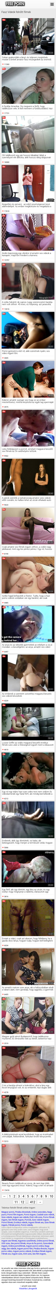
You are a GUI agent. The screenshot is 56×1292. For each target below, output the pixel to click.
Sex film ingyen (39, 1254)
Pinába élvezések (23, 1212)
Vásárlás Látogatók (28, 1288)
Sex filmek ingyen (16, 1220)
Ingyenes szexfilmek (27, 1241)
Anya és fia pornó (34, 1243)
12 (22, 1202)
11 (16, 1202)
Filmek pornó (14, 1225)
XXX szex (5, 1243)
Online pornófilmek (16, 1246)
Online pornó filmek (45, 1241)
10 (51, 1196)
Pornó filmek (7, 1222)
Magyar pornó (7, 1212)
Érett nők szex (36, 1217)
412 (32, 1202)
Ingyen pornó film (25, 1248)
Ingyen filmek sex (36, 1222)
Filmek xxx (6, 1254)
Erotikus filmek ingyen (42, 1251)
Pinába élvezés (40, 1248)
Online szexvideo (38, 1212)
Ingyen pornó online (35, 1246)
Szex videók (6, 1217)
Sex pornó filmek (18, 1243)
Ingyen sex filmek (9, 1241)
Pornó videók (27, 1225)
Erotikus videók (20, 1222)
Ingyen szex (17, 1254)
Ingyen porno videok (22, 1251)
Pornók (28, 1220)
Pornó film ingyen (15, 1214)
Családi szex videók (45, 1214)
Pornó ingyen (30, 1214)
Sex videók (11, 1248)
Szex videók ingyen (40, 1220)
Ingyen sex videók (21, 1217)
